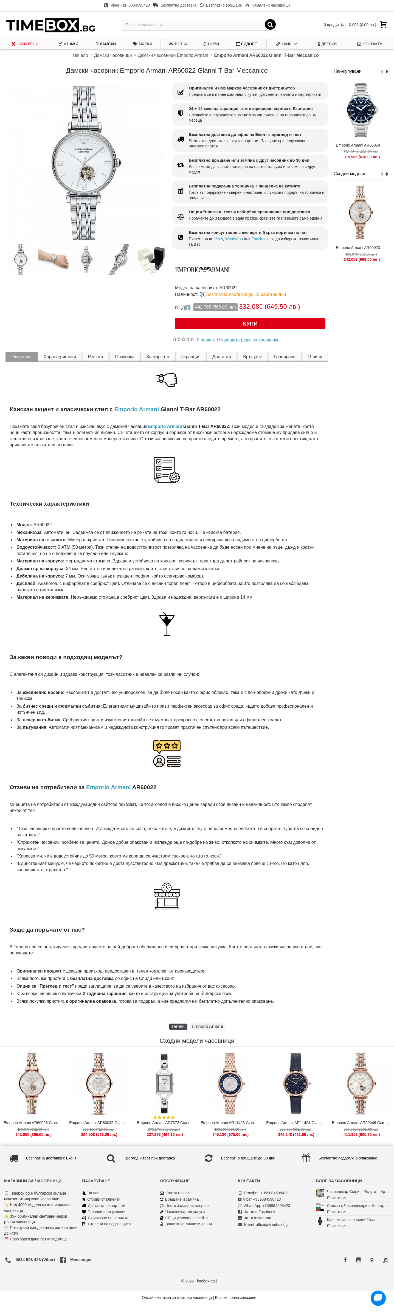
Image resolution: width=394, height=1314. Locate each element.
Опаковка (124, 356)
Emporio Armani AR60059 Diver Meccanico (362, 145)
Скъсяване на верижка (105, 1218)
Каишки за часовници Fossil (351, 1219)
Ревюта (95, 356)
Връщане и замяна (179, 1199)
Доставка (221, 356)
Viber (218, 239)
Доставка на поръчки (103, 1205)
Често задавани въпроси (184, 1205)
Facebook (260, 239)
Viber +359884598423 (259, 1199)
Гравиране (285, 356)
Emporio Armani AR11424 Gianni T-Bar (296, 1122)
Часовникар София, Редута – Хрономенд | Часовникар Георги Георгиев (358, 1191)
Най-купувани (348, 71)
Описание (22, 356)
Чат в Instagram (254, 1218)
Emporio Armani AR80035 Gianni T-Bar (99, 1122)
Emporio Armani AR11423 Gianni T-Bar (231, 1122)
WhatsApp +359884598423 (264, 1205)
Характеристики (60, 356)
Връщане (252, 356)
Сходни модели (349, 173)
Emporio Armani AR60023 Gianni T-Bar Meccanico (362, 247)
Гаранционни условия (104, 1211)
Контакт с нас (175, 1193)
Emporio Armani (136, 409)
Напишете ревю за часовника (249, 340)
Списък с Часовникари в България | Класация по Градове (358, 1205)
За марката (157, 356)
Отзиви (315, 356)
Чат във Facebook (256, 1211)
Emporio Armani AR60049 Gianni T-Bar (362, 1122)
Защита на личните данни (186, 1224)
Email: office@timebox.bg (263, 1224)
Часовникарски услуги (182, 1211)
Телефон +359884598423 (263, 1193)
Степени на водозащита (106, 1224)
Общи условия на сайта (184, 1218)
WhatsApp (234, 239)
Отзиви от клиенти (101, 1199)
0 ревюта (206, 340)
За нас (90, 1193)
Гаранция (191, 356)
